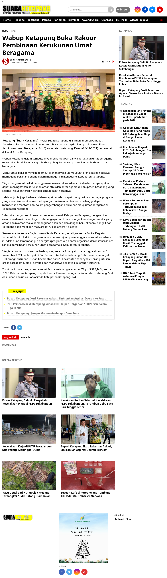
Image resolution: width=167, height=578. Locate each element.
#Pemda (25, 337)
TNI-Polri (121, 20)
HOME (5, 30)
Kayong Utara (90, 20)
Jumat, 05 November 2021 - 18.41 (23, 62)
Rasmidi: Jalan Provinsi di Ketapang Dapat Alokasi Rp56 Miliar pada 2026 (137, 115)
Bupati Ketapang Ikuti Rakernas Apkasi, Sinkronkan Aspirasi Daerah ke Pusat (56, 298)
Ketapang (33, 20)
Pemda (46, 20)
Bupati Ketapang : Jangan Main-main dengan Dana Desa (43, 313)
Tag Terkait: (10, 337)
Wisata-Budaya (139, 20)
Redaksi (119, 519)
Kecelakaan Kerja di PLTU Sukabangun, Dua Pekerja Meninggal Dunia (27, 448)
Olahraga (107, 20)
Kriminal (73, 20)
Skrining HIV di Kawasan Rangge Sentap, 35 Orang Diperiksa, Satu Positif (137, 168)
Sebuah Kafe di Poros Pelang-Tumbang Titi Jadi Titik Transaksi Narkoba (85, 494)
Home (7, 20)
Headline (19, 20)
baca (106, 61)
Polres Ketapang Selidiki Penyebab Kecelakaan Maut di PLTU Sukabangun (27, 401)
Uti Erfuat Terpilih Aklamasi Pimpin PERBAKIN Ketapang (135, 276)
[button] (161, 18)
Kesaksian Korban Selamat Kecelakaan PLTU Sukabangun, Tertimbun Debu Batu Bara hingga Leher (87, 403)
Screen (122, 9)
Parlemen (60, 20)
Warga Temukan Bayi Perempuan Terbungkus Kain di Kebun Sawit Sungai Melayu (136, 207)
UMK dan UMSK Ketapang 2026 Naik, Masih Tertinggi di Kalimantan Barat (136, 241)
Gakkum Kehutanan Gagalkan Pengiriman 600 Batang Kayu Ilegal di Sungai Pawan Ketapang (137, 134)
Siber (129, 519)
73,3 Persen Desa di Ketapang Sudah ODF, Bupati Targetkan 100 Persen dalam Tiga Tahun (136, 260)
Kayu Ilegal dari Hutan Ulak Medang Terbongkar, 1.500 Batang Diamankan (26, 494)
